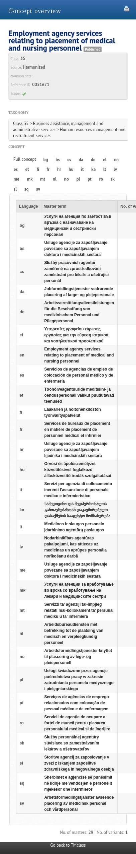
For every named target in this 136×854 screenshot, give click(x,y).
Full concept (24, 159)
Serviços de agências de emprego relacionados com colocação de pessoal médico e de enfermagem (76, 703)
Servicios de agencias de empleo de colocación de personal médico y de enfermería (78, 375)
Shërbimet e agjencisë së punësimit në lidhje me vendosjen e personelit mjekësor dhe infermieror (78, 783)
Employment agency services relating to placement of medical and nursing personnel (79, 355)
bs (57, 159)
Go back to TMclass (68, 845)
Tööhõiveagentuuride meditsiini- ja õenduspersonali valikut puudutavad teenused (79, 395)
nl (54, 179)
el (104, 159)
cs (69, 159)
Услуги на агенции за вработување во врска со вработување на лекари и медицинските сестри (79, 590)
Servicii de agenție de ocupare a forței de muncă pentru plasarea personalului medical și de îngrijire (77, 723)
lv (115, 169)
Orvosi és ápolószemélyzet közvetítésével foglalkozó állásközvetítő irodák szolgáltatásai (77, 469)
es (16, 169)
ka (93, 169)
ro (101, 179)
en (116, 159)
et (27, 169)
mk (30, 179)
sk (113, 179)
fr (48, 169)
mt (42, 179)
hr (59, 169)
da (81, 159)
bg (45, 159)
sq (26, 189)
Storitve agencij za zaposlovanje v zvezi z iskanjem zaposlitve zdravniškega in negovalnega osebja (79, 763)
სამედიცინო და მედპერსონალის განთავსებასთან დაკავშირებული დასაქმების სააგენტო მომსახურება (77, 510)
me (16, 179)
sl (15, 189)
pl (78, 179)
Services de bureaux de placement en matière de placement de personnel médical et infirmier (77, 429)
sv (38, 189)
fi (38, 169)
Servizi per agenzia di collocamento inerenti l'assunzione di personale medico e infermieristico (78, 489)
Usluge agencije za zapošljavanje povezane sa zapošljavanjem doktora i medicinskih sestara (76, 248)
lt (104, 169)
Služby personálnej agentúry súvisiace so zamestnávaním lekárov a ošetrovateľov (71, 743)
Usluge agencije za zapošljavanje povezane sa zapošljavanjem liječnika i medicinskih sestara (76, 449)
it (82, 169)
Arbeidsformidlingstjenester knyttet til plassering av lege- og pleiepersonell (78, 656)
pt (90, 179)
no (66, 179)
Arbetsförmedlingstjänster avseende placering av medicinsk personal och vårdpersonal (79, 803)
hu (71, 169)
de (93, 159)
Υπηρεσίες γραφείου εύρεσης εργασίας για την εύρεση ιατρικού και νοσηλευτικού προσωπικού (76, 335)
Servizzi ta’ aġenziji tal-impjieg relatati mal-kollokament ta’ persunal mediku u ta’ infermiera (79, 610)
